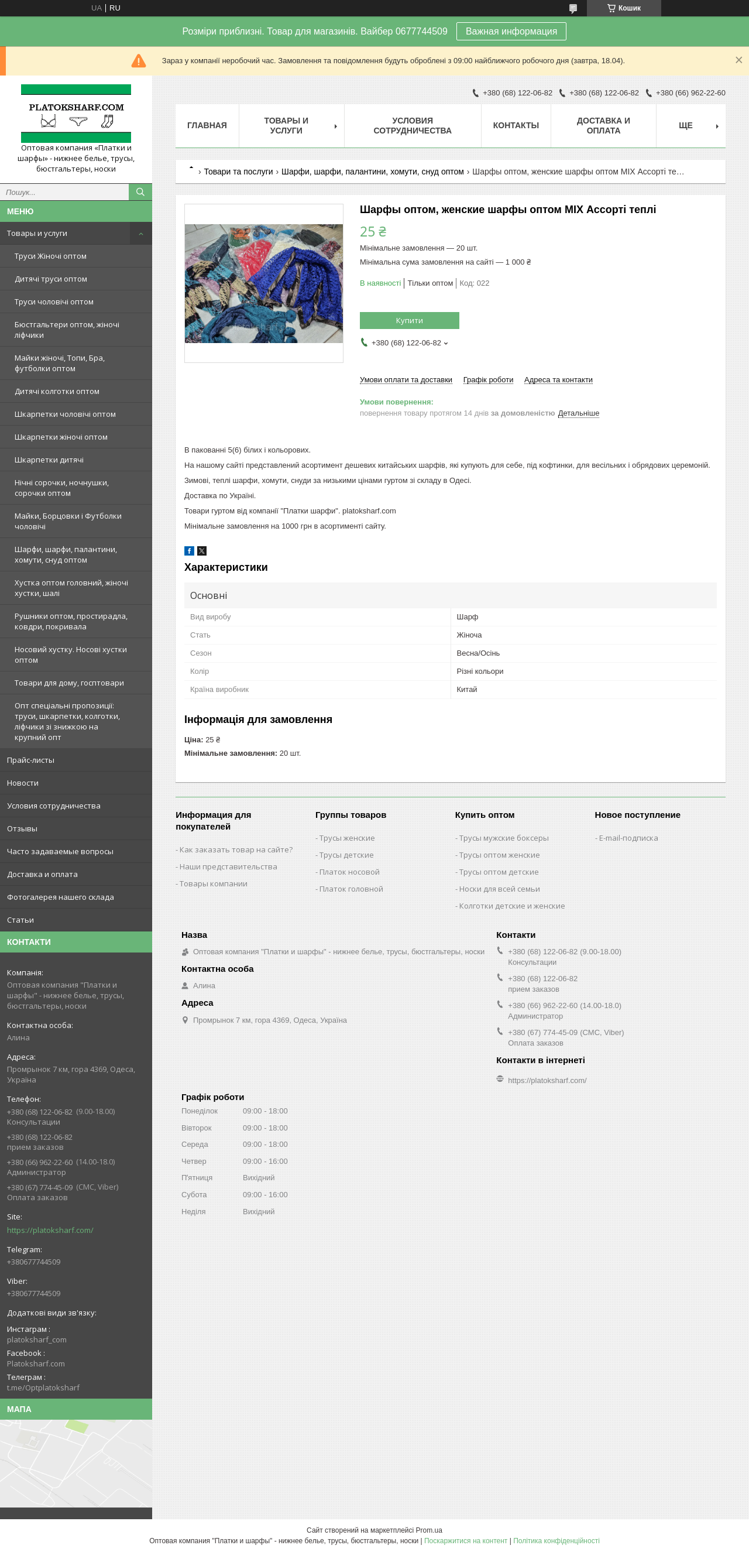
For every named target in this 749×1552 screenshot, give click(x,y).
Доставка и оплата (42, 874)
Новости (23, 782)
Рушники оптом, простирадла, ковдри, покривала (71, 621)
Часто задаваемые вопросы (60, 851)
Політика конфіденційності (556, 1541)
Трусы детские (346, 854)
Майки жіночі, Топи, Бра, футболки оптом (60, 363)
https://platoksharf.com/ (50, 1230)
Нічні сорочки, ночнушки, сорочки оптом (62, 487)
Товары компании (214, 883)
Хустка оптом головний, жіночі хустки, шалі (71, 587)
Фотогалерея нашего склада (60, 897)
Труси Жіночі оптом (51, 256)
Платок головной (351, 888)
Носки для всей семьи (499, 888)
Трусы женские (347, 837)
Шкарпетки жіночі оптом (61, 436)
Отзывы (22, 828)
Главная (207, 125)
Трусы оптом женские (499, 854)
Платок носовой (349, 871)
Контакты (516, 125)
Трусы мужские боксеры (504, 837)
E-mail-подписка (628, 837)
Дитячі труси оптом (51, 278)
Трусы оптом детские (499, 871)
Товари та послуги (238, 171)
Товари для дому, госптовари (69, 682)
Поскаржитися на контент (465, 1541)
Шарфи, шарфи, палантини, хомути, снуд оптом (66, 554)
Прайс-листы (30, 760)
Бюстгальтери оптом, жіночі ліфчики (67, 329)
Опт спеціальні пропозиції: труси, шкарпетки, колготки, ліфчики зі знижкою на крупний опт (67, 721)
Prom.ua (429, 1530)
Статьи (20, 919)
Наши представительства (228, 866)
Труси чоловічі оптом (54, 301)
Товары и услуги (37, 233)
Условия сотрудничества (54, 805)
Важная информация (512, 31)
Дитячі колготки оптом (57, 391)
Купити (409, 320)
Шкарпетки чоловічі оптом (65, 414)
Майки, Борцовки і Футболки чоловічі (68, 521)
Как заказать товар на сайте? (236, 849)
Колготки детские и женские (512, 905)
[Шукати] (140, 192)
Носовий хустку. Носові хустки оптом (71, 654)
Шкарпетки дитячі (49, 459)
